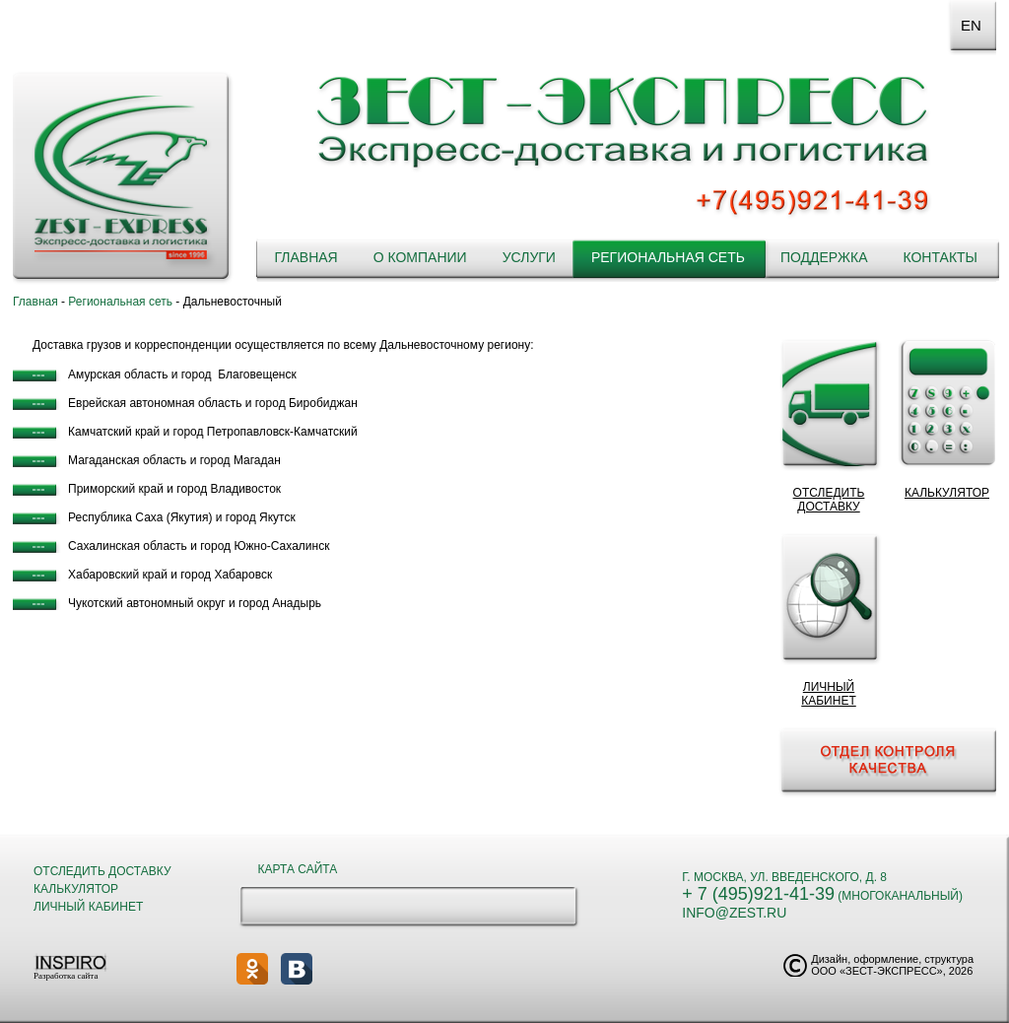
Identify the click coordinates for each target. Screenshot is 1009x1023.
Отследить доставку (102, 871)
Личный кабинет (88, 907)
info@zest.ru (734, 913)
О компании (420, 257)
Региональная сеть (668, 257)
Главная (305, 257)
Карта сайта (298, 869)
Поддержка (824, 257)
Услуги (529, 257)
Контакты (940, 257)
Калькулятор (76, 889)
